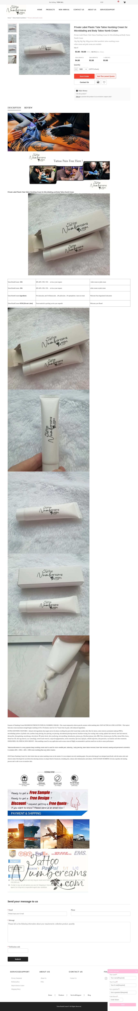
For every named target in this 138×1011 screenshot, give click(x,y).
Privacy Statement (16, 978)
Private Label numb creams (35, 17)
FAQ (42, 982)
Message (11, 920)
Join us (78, 96)
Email (10, 910)
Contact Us (78, 9)
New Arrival (64, 9)
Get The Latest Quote (105, 76)
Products (50, 9)
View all (60, 2)
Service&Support (107, 9)
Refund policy (15, 982)
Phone (73, 910)
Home (39, 9)
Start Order (84, 76)
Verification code (14, 947)
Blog (89, 995)
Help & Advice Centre (17, 985)
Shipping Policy (16, 989)
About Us (92, 9)
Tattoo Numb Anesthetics (19, 17)
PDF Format (98, 82)
